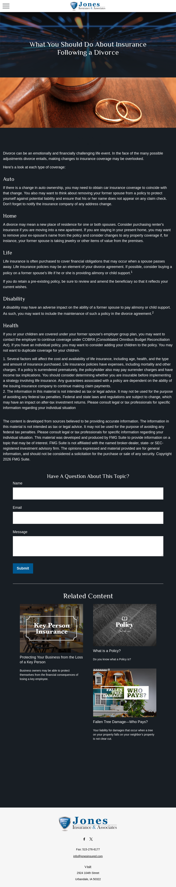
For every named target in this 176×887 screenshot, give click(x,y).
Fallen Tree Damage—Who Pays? (120, 722)
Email (17, 508)
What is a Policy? (107, 651)
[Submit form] (23, 568)
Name (17, 483)
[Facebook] (84, 839)
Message (20, 532)
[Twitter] (91, 839)
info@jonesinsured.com (88, 856)
